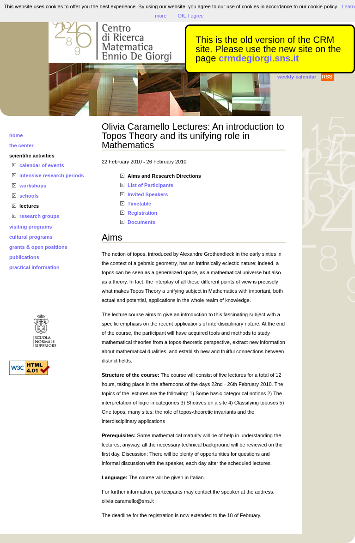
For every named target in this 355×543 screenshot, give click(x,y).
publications (24, 257)
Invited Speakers (148, 194)
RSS (327, 76)
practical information (34, 267)
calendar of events (41, 165)
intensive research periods (51, 175)
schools (29, 196)
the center (21, 145)
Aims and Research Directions (164, 176)
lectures (29, 206)
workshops (32, 185)
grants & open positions (38, 247)
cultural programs (31, 237)
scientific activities (32, 155)
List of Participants (150, 185)
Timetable (139, 203)
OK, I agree (190, 15)
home (16, 135)
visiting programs (30, 226)
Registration (142, 213)
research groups (39, 216)
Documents (141, 222)
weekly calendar (296, 76)
